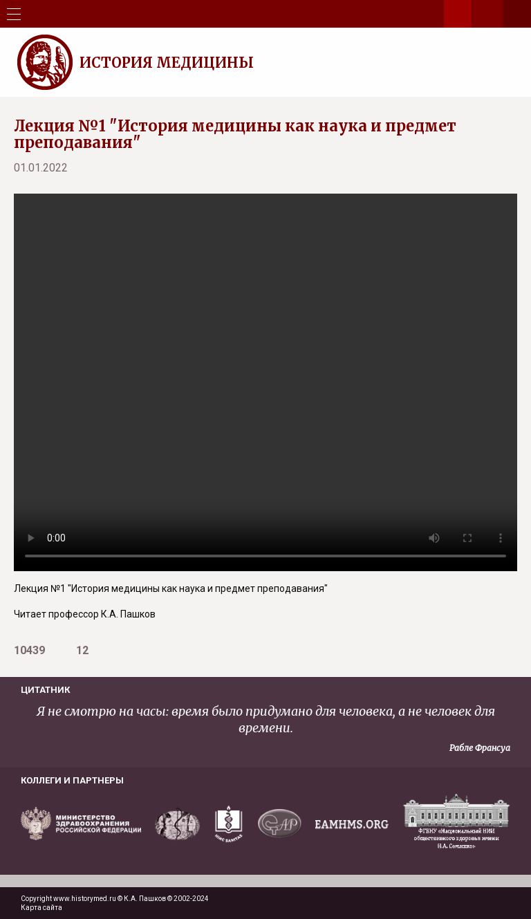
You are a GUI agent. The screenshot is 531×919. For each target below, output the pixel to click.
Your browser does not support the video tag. (265, 382)
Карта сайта (41, 907)
